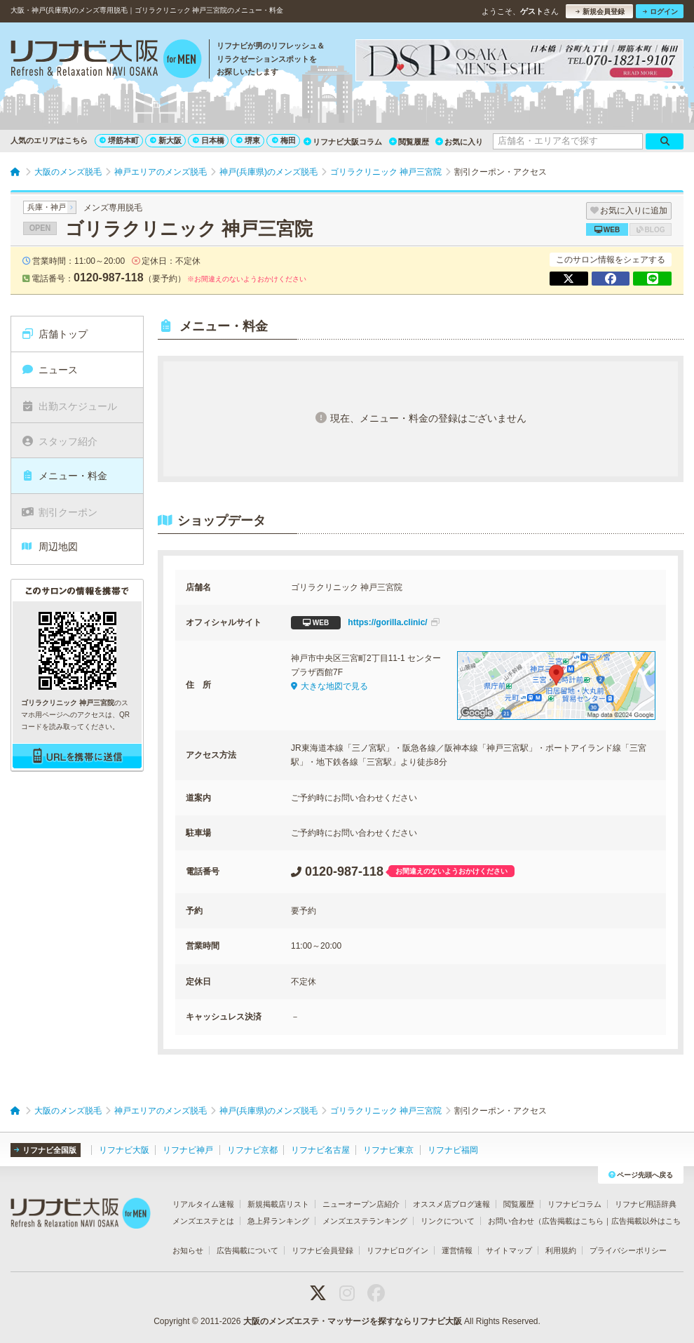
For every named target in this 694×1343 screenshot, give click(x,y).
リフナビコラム (574, 1204)
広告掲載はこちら (573, 1221)
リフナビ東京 (388, 1150)
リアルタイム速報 (203, 1204)
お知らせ (187, 1250)
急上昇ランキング (278, 1221)
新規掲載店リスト (278, 1204)
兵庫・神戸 (46, 207)
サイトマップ (509, 1250)
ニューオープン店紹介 (361, 1204)
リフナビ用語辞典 (645, 1204)
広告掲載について (247, 1250)
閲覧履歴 (409, 142)
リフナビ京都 (252, 1150)
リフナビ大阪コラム (343, 142)
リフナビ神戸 (188, 1150)
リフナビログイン (397, 1250)
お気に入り (459, 142)
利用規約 (560, 1250)
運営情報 (457, 1250)
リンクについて (448, 1221)
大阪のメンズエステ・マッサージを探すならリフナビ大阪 (352, 1321)
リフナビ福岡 (453, 1150)
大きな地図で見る (329, 686)
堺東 (248, 140)
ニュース (49, 369)
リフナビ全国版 (45, 1150)
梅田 (284, 140)
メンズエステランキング (364, 1221)
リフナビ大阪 (124, 1150)
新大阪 (166, 140)
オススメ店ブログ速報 (451, 1204)
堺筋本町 (119, 140)
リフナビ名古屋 (320, 1150)
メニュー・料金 (64, 475)
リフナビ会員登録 (322, 1250)
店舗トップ (54, 334)
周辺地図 (49, 546)
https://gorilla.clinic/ (365, 622)
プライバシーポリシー (628, 1250)
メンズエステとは (203, 1221)
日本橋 (208, 140)
